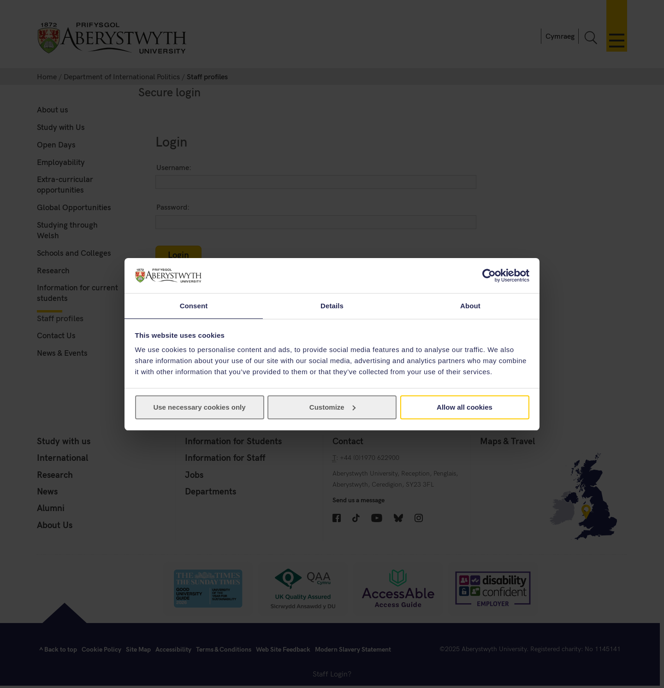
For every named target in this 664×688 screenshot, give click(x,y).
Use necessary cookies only (199, 408)
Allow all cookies (464, 408)
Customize (332, 408)
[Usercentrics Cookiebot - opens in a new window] (489, 275)
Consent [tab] (194, 305)
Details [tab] (332, 305)
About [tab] (470, 305)
